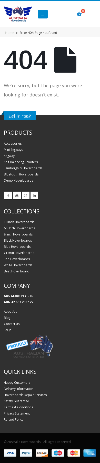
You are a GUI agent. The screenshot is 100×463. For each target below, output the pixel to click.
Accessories (13, 143)
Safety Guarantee (16, 401)
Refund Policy (13, 419)
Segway (9, 156)
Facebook (8, 195)
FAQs (8, 330)
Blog (7, 318)
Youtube (17, 195)
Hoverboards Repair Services (25, 395)
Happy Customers (17, 382)
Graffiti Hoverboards (19, 253)
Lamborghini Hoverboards (23, 168)
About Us (10, 311)
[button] (43, 14)
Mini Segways (13, 149)
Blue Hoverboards (17, 246)
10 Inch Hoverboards (19, 222)
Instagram (25, 195)
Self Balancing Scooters (21, 162)
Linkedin (34, 195)
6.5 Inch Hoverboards (19, 228)
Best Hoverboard (16, 271)
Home (9, 33)
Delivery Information (19, 389)
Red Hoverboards (17, 259)
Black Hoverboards (18, 240)
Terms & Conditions (18, 407)
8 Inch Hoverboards (18, 234)
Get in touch (20, 116)
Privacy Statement (17, 413)
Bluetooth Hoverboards (21, 174)
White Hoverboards (18, 265)
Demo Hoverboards (18, 180)
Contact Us (12, 324)
